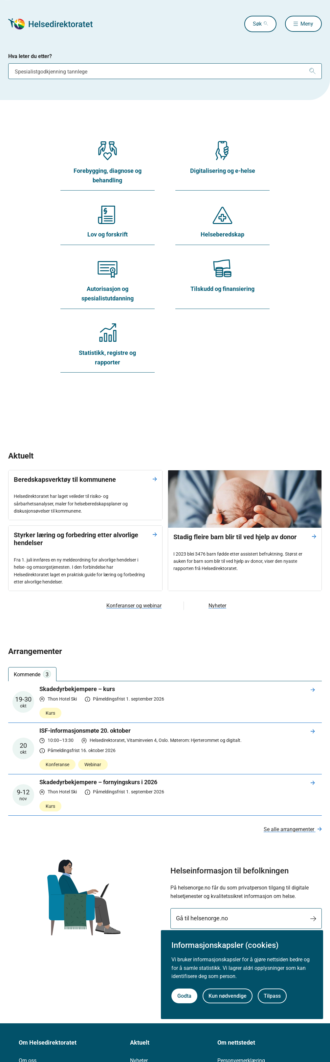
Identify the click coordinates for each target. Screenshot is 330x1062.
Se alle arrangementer (290, 829)
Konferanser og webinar (134, 605)
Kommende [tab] (32, 674)
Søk (256, 24)
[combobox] (165, 71)
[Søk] (312, 71)
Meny (306, 24)
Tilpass (272, 996)
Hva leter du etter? (30, 56)
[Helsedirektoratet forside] (55, 24)
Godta (184, 996)
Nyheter (217, 605)
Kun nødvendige (228, 996)
